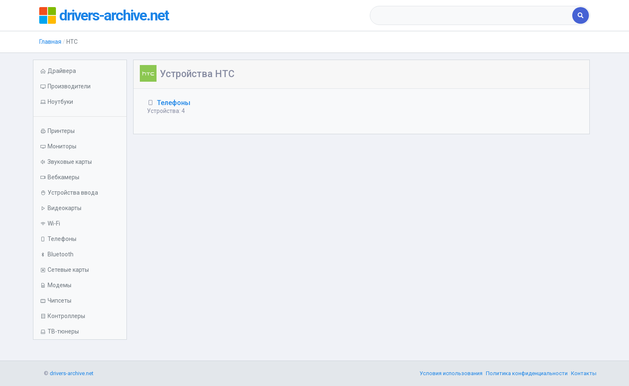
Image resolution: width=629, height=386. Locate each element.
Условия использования (450, 373)
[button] (79, 102)
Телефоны (173, 103)
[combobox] (472, 15)
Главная (50, 41)
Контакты (583, 373)
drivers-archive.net (114, 15)
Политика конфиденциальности (527, 373)
